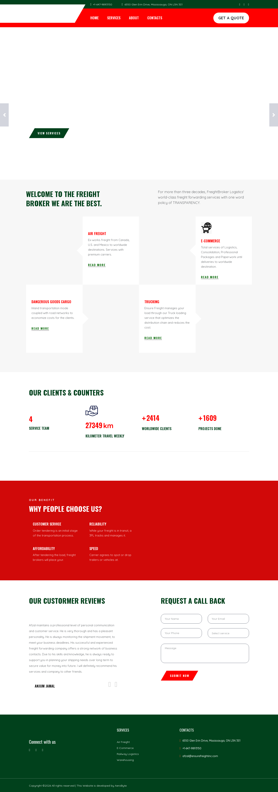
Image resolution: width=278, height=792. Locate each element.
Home (94, 17)
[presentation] (109, 684)
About (134, 17)
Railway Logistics (128, 754)
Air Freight (123, 742)
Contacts (154, 17)
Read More (97, 265)
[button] (4, 114)
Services (113, 17)
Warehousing (125, 760)
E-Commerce (125, 748)
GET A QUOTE (231, 17)
